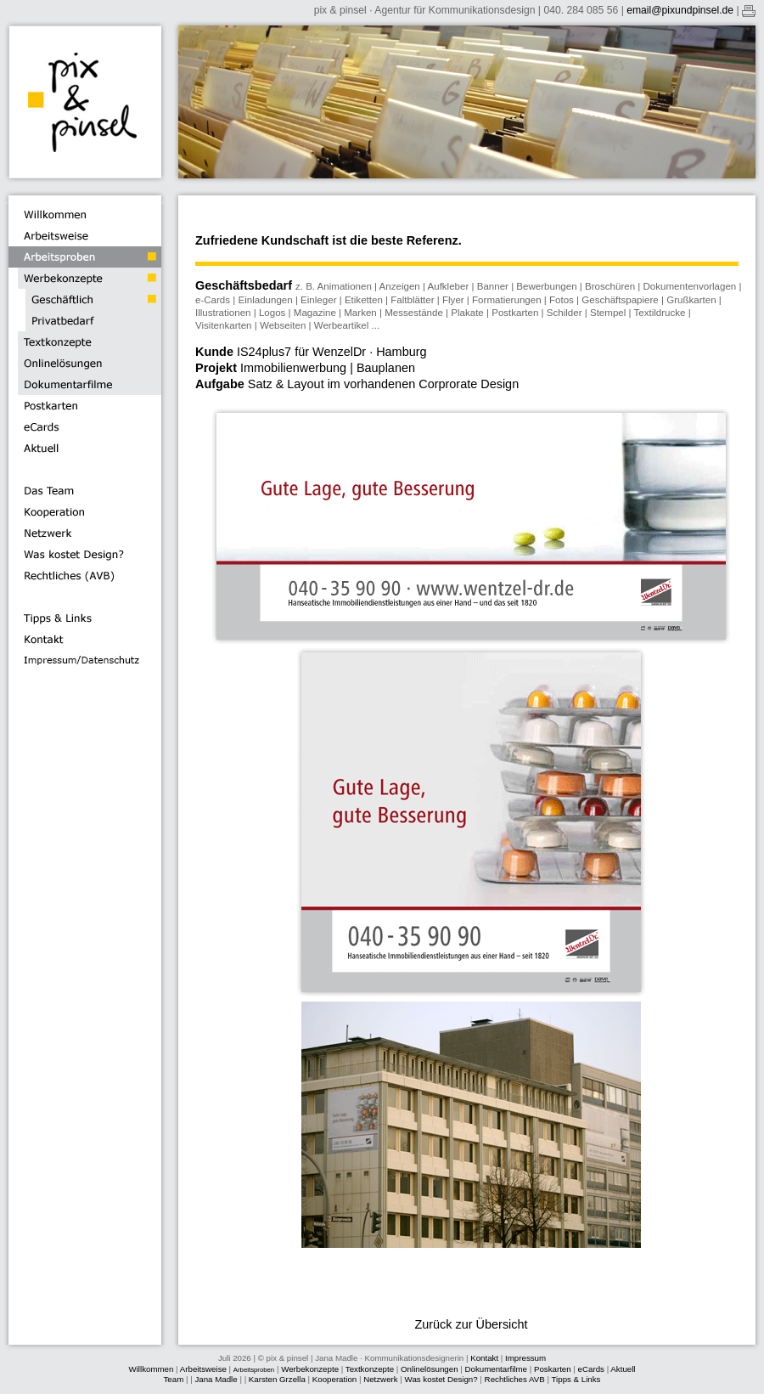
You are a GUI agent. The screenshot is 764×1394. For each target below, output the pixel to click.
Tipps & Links (576, 1379)
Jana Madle (215, 1379)
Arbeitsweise (203, 1369)
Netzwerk (380, 1379)
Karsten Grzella (277, 1379)
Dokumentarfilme (496, 1369)
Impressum (525, 1358)
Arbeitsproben (253, 1370)
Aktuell (622, 1369)
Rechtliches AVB (516, 1379)
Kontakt (484, 1358)
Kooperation (334, 1379)
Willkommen (150, 1369)
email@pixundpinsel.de (679, 10)
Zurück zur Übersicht (470, 1324)
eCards (591, 1369)
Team (174, 1379)
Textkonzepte (369, 1369)
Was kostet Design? (441, 1379)
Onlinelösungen (429, 1369)
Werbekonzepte (310, 1369)
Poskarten (552, 1369)
